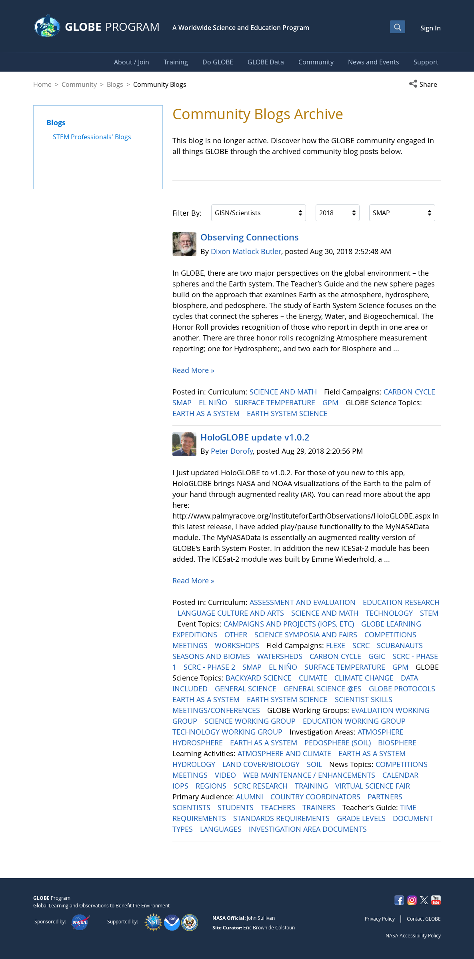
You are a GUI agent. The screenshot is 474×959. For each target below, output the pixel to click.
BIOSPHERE (398, 742)
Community (79, 84)
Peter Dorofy (232, 451)
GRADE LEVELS (362, 818)
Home (42, 84)
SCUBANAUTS (401, 645)
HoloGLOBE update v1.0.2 (255, 437)
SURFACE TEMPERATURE (275, 402)
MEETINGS (191, 645)
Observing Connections (249, 237)
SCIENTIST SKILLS (364, 699)
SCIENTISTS (192, 807)
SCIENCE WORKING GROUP (251, 721)
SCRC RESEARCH (262, 786)
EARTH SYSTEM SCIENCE (288, 413)
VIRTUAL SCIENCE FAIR (373, 786)
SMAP (183, 402)
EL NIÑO (214, 402)
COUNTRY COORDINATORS (316, 796)
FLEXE (336, 645)
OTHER (236, 634)
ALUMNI (250, 796)
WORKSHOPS (238, 645)
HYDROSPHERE (198, 742)
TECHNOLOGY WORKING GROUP (228, 732)
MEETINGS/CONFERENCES (217, 710)
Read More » (193, 370)
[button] (425, 84)
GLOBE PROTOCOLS (403, 688)
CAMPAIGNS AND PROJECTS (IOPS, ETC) (290, 624)
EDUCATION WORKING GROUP (355, 721)
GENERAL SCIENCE (246, 688)
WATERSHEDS (280, 656)
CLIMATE (314, 678)
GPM (331, 402)
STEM (429, 613)
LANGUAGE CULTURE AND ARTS (232, 613)
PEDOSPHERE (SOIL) (338, 742)
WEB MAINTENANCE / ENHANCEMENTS (310, 775)
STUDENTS (237, 807)
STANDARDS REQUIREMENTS (282, 818)
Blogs (115, 84)
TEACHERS (279, 807)
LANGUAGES (222, 829)
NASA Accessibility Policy (413, 935)
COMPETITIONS (391, 634)
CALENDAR (401, 775)
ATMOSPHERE (382, 732)
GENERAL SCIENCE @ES (324, 688)
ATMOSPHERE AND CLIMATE (285, 753)
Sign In (430, 28)
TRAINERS (319, 807)
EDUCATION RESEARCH (401, 602)
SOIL (315, 764)
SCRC (362, 645)
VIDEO (226, 775)
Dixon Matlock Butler (246, 251)
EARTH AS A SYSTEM (207, 413)
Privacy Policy (380, 918)
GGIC (377, 656)
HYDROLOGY (194, 764)
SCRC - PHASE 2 (210, 667)
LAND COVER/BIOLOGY (262, 764)
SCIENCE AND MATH (284, 391)
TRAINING (312, 786)
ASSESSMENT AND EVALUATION (304, 602)
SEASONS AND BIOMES (212, 656)
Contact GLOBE (424, 918)
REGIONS (212, 786)
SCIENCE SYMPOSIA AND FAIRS (306, 634)
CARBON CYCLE (410, 391)
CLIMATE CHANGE (365, 678)
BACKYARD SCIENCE (260, 678)
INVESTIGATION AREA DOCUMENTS (309, 829)
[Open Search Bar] (397, 26)
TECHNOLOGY (390, 613)
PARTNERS (386, 796)
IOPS (181, 786)
